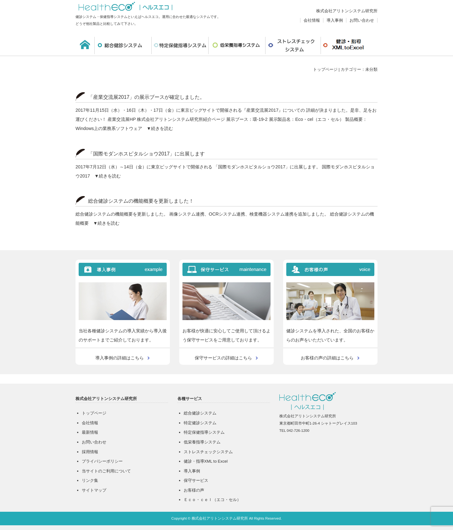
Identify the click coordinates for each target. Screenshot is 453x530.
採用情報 (90, 451)
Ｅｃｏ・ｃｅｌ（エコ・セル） (212, 499)
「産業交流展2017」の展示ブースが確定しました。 (146, 97)
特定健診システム (200, 422)
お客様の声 (194, 490)
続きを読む (162, 128)
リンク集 (90, 480)
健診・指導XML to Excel (206, 461)
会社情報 (312, 20)
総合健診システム (123, 45)
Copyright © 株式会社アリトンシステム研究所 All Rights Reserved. (226, 518)
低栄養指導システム (237, 45)
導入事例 (335, 20)
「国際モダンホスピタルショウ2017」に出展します (146, 153)
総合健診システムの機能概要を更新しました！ (141, 201)
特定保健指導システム (180, 45)
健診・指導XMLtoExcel (348, 45)
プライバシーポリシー (102, 461)
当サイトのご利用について (106, 471)
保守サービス (196, 480)
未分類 (371, 69)
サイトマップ (94, 490)
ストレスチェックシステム (293, 45)
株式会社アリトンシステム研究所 (347, 10)
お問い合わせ (362, 20)
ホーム (85, 45)
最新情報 (90, 432)
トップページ (325, 69)
